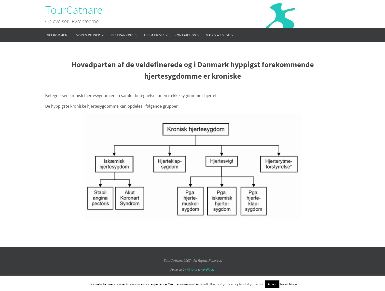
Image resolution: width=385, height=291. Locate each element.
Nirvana (191, 269)
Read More (288, 284)
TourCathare (73, 10)
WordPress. (207, 269)
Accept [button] (272, 284)
